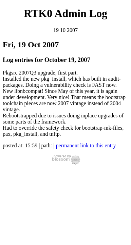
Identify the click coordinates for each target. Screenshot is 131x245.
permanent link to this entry (86, 145)
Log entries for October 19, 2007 (46, 59)
